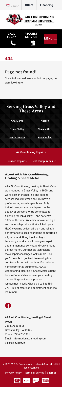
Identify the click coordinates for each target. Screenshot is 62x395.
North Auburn (17, 137)
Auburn (45, 120)
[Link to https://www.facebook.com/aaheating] (8, 305)
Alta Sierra (17, 120)
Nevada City (45, 129)
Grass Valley (17, 129)
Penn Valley (45, 137)
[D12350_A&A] (31, 14)
